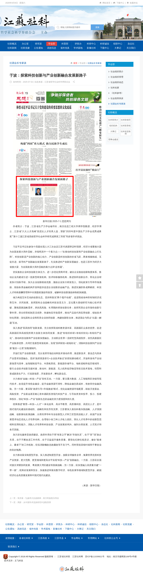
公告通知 (38, 48)
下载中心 (121, 3)
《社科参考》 (117, 93)
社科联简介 (113, 120)
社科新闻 (11, 48)
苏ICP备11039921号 (94, 556)
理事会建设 (113, 139)
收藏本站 (134, 3)
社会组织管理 (117, 77)
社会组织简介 (117, 71)
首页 (75, 63)
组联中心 (117, 43)
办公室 (25, 43)
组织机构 (113, 125)
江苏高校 (42, 538)
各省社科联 (24, 538)
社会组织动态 (117, 82)
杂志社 (131, 43)
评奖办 (78, 43)
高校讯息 (51, 48)
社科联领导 (126, 120)
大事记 (117, 48)
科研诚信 (104, 43)
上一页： (34, 498)
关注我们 (131, 48)
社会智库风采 (117, 98)
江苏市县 (59, 538)
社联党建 (25, 48)
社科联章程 (126, 125)
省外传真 (64, 48)
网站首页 (107, 3)
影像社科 (91, 48)
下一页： (30, 502)
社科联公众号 (111, 538)
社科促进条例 (126, 132)
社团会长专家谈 (94, 63)
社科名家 (115, 87)
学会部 (51, 43)
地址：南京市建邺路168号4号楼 (122, 556)
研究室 (38, 43)
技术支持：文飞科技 (13, 560)
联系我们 (12, 546)
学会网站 (75, 538)
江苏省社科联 (63, 556)
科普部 (65, 43)
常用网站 (92, 538)
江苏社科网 (77, 556)
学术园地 (78, 48)
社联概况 (11, 43)
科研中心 (91, 43)
